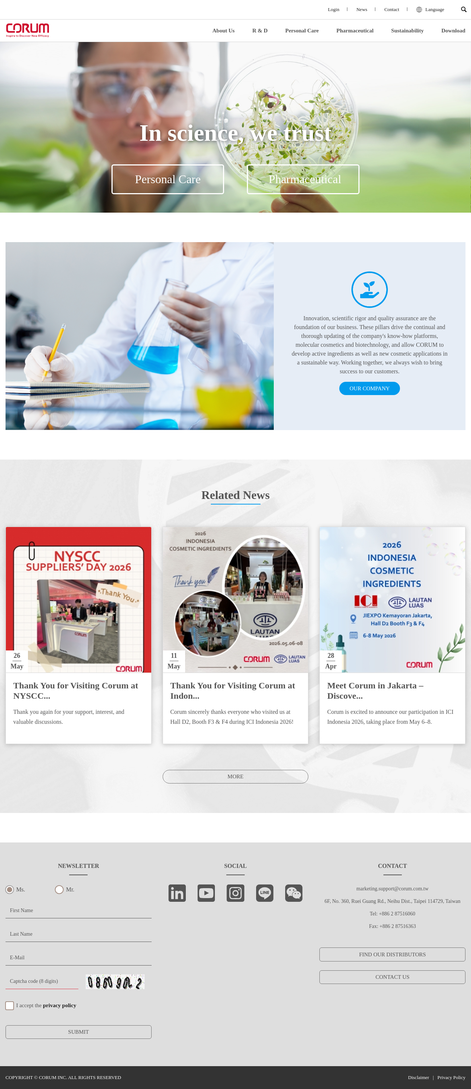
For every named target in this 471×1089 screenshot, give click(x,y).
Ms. (20, 889)
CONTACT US (392, 977)
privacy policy (59, 1005)
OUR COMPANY (370, 388)
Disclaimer (418, 1077)
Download (453, 31)
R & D (260, 31)
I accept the (46, 1005)
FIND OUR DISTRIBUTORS (392, 954)
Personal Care (302, 31)
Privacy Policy (451, 1077)
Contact (390, 10)
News (359, 10)
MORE (235, 776)
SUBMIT (78, 1032)
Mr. (70, 889)
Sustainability (407, 31)
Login (330, 10)
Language (430, 10)
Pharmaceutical (354, 31)
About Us (223, 31)
